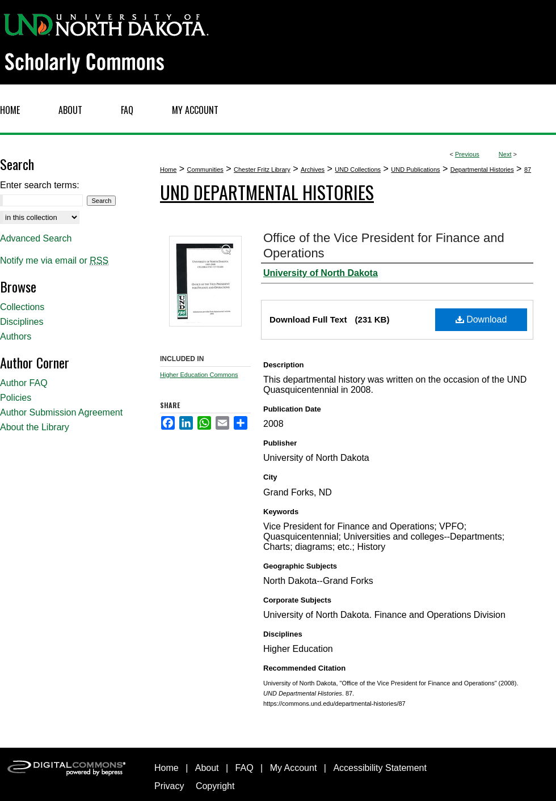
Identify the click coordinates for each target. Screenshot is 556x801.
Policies (15, 397)
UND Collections (358, 169)
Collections (22, 307)
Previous (467, 154)
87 (527, 169)
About (207, 768)
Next (505, 154)
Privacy (169, 786)
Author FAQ (24, 383)
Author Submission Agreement (61, 412)
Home (168, 169)
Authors (15, 336)
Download (481, 319)
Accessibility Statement (380, 768)
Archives (313, 169)
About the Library (34, 427)
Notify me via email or (54, 261)
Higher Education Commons (199, 374)
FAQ (244, 768)
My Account (293, 768)
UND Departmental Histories (267, 192)
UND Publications (415, 169)
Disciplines (21, 322)
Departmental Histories (482, 169)
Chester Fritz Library (262, 169)
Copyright (215, 786)
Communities (205, 169)
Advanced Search (35, 238)
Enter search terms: (39, 185)
